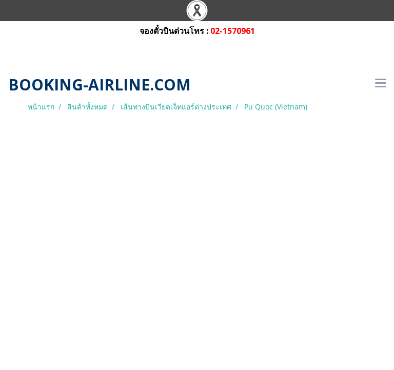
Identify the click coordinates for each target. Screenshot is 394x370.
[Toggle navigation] (380, 83)
